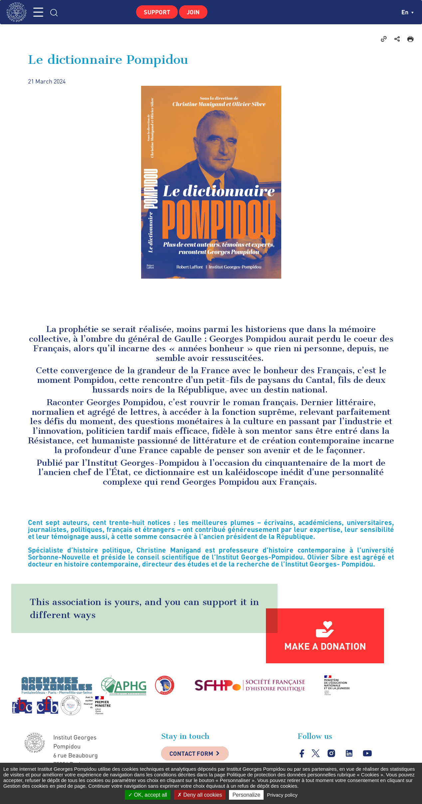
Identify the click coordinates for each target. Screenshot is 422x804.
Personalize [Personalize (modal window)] (246, 795)
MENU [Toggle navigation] (38, 12)
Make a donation (325, 646)
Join (193, 12)
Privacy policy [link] (282, 795)
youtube (367, 753)
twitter (315, 753)
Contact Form (191, 753)
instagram (331, 753)
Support (157, 12)
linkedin (349, 753)
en (407, 12)
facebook (302, 753)
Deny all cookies (199, 795)
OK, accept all (147, 795)
